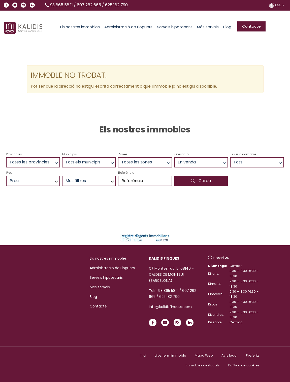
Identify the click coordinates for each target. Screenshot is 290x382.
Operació (181, 154)
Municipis (69, 154)
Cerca (201, 181)
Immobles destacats (203, 365)
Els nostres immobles (80, 26)
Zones (122, 154)
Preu (9, 172)
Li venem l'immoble (170, 355)
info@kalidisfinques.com (170, 306)
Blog (227, 26)
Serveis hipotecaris (174, 26)
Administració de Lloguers (128, 26)
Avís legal (229, 355)
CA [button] (277, 5)
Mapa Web (204, 355)
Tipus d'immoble (243, 154)
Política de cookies (244, 365)
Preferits (253, 355)
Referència (126, 172)
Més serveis (208, 26)
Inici (143, 355)
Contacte (251, 26)
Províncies (14, 154)
